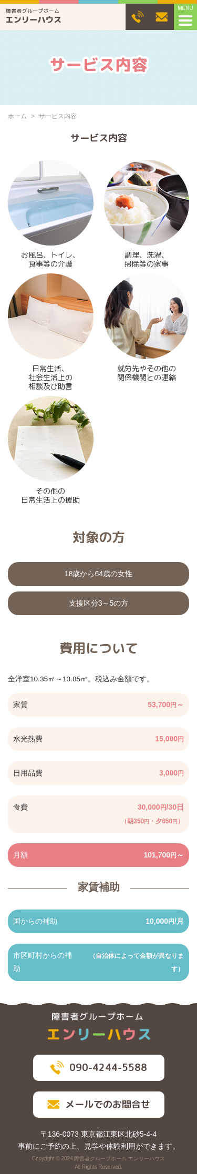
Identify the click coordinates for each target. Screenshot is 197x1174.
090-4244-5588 (98, 1067)
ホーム (17, 116)
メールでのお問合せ (98, 1104)
